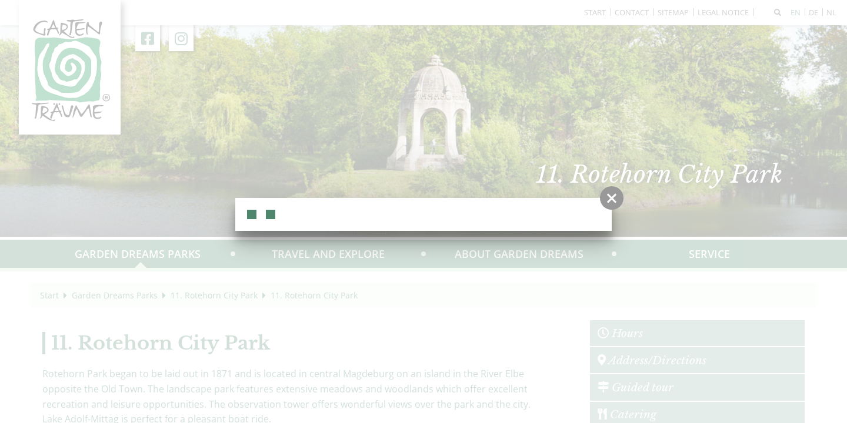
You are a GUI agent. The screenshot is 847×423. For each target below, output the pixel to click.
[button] (611, 198)
